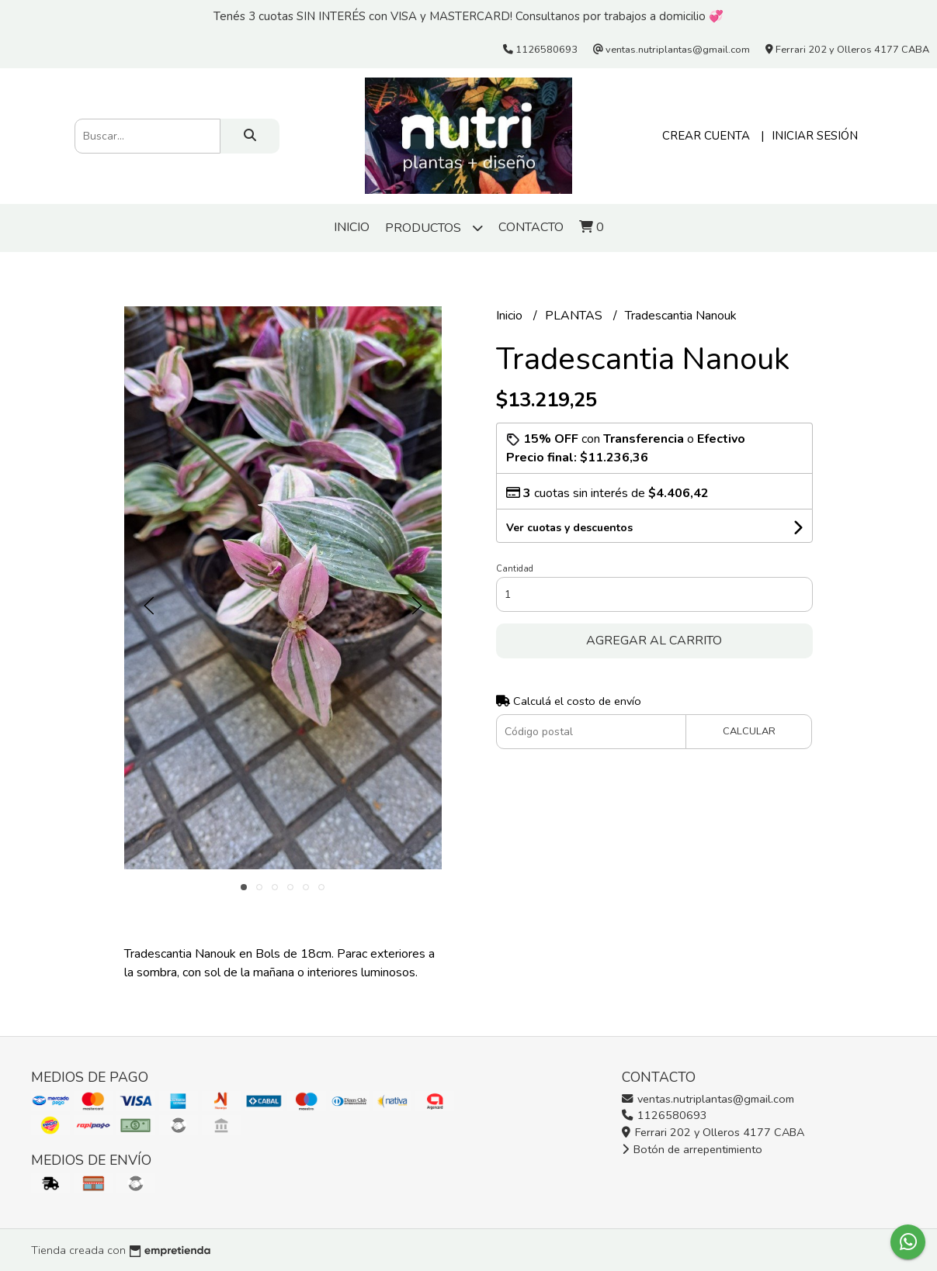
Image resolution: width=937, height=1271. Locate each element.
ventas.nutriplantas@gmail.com (708, 1099)
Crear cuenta (706, 135)
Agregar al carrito (654, 640)
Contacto (531, 227)
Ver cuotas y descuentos (569, 527)
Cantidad (514, 569)
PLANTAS (575, 315)
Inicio (352, 227)
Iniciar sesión (815, 135)
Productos (434, 227)
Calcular (749, 731)
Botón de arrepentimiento (692, 1149)
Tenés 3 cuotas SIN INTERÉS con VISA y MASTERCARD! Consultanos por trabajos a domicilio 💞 (468, 16)
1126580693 (664, 1115)
